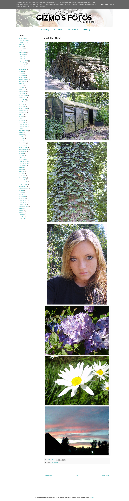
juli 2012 (21, 114)
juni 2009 (21, 169)
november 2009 (23, 163)
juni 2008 (21, 190)
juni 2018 (21, 46)
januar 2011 (22, 145)
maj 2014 (21, 85)
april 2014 (21, 87)
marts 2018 (22, 50)
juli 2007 (21, 208)
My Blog (86, 29)
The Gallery (44, 29)
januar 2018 (22, 54)
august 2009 (22, 165)
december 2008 (23, 182)
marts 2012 (22, 118)
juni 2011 (21, 134)
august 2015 (22, 69)
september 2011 (23, 130)
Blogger (92, 497)
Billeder (53, 462)
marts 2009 (22, 176)
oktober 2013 (22, 98)
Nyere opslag (48, 475)
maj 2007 (21, 213)
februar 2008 (22, 196)
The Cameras (72, 29)
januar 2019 (22, 38)
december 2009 (23, 161)
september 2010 (23, 149)
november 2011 (23, 126)
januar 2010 (22, 159)
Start (77, 475)
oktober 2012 (22, 110)
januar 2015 (22, 77)
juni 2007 (21, 210)
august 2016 (22, 63)
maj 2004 (21, 217)
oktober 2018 (22, 42)
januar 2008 (22, 198)
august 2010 (22, 151)
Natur (56, 462)
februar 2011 (22, 143)
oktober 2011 (22, 128)
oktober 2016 (22, 59)
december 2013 (23, 96)
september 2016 (23, 61)
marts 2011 (22, 141)
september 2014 (23, 79)
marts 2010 (22, 157)
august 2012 (22, 112)
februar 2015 (22, 75)
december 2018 (23, 40)
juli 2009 (21, 167)
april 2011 (21, 139)
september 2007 (23, 206)
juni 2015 (21, 71)
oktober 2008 (22, 186)
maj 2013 (21, 102)
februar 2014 (22, 91)
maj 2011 (21, 137)
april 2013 (21, 104)
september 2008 (23, 188)
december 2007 (23, 200)
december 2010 (23, 147)
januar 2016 (22, 65)
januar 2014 (22, 94)
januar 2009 (22, 180)
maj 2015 (21, 73)
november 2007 (23, 202)
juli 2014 (21, 83)
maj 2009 (21, 171)
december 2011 (23, 124)
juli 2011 (21, 132)
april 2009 (21, 174)
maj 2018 (21, 48)
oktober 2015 (22, 67)
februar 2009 (22, 178)
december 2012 (23, 108)
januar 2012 (22, 122)
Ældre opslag (105, 475)
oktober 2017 (22, 57)
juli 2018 (21, 44)
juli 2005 (21, 215)
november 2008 (23, 184)
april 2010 (21, 155)
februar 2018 (22, 52)
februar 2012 (22, 120)
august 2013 (22, 100)
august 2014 (22, 81)
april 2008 (21, 194)
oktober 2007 (22, 204)
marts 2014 (22, 89)
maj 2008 (21, 192)
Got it (112, 4)
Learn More (104, 4)
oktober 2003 (22, 219)
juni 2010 (21, 153)
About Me (58, 29)
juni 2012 (21, 116)
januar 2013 (22, 106)
